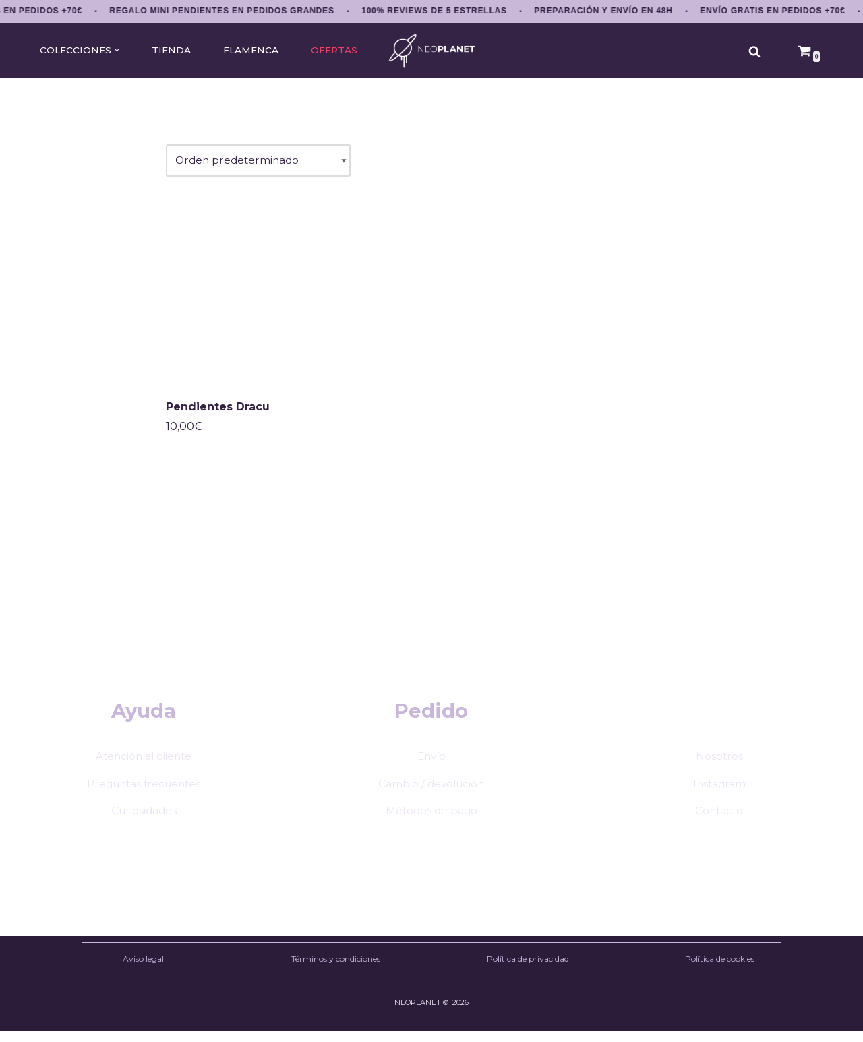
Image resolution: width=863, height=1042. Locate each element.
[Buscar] (754, 51)
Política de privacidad (528, 969)
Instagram (719, 793)
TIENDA (172, 50)
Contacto (719, 820)
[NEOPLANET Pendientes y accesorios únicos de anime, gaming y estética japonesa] (432, 51)
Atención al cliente (144, 765)
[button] (117, 50)
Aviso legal (143, 969)
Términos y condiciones (335, 969)
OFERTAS (339, 50)
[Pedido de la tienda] (260, 163)
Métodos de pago (431, 820)
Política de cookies (719, 969)
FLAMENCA (254, 50)
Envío (431, 765)
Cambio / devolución (431, 793)
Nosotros (719, 765)
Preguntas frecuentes (144, 793)
